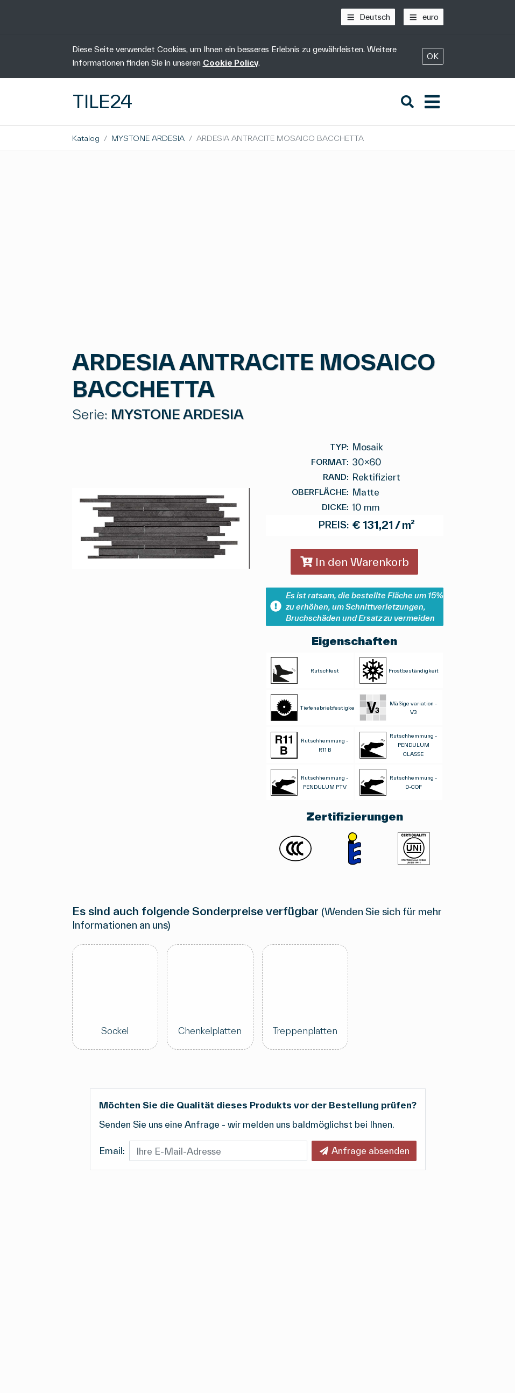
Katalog (86, 138)
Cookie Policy (230, 62)
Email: (112, 1150)
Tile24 (102, 101)
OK (433, 56)
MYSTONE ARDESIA (148, 138)
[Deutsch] (368, 17)
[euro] (423, 17)
